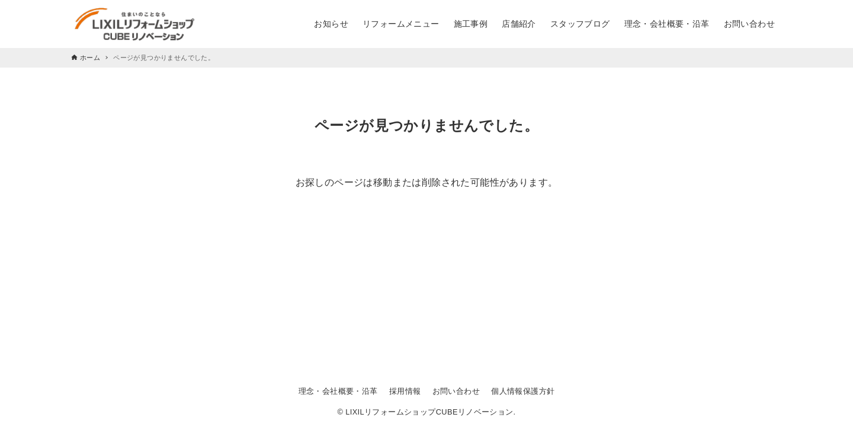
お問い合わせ (456, 391)
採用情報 (405, 391)
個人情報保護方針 (522, 391)
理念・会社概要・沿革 (338, 391)
